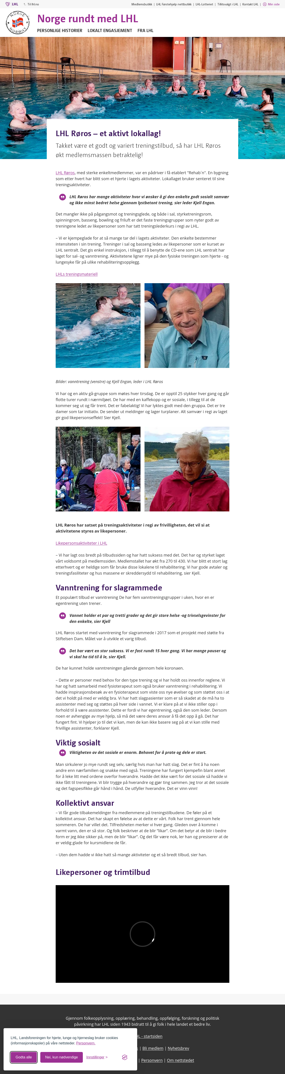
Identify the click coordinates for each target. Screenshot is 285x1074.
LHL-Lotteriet (204, 4)
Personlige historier (59, 30)
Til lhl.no (31, 4)
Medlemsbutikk (141, 4)
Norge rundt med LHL (87, 18)
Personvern (152, 1060)
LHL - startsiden (147, 1036)
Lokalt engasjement (110, 30)
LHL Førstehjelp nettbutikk (173, 4)
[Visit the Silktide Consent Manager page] (124, 1057)
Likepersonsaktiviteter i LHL (81, 543)
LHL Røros (65, 172)
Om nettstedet (180, 1060)
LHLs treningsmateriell (77, 274)
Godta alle (24, 1057)
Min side (271, 4)
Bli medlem (153, 1048)
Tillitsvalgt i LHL (227, 4)
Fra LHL (145, 30)
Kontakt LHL (250, 4)
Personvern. (85, 1043)
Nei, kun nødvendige (61, 1057)
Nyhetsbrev (178, 1048)
